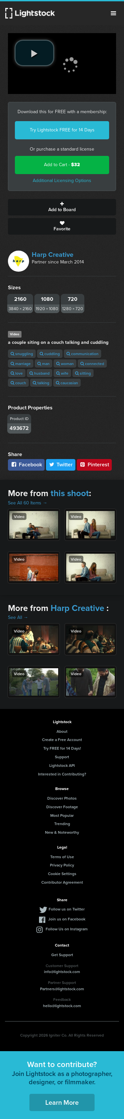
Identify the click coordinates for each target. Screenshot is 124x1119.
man (43, 363)
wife (62, 373)
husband (39, 373)
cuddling (50, 353)
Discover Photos (62, 798)
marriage (21, 363)
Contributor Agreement (62, 882)
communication (82, 353)
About (62, 731)
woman (65, 363)
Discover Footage (62, 807)
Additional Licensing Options (62, 180)
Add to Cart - (62, 164)
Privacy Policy (62, 865)
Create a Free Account (62, 739)
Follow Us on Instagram (67, 929)
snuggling (22, 353)
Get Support (62, 954)
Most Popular (62, 815)
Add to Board (62, 207)
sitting (83, 373)
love (17, 373)
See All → (18, 617)
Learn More (62, 1102)
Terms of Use (62, 857)
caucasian (67, 383)
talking (41, 383)
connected (92, 363)
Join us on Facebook (66, 919)
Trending (62, 823)
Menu (113, 13)
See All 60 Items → (27, 502)
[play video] (34, 53)
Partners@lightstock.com (62, 989)
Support (62, 757)
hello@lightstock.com (62, 1005)
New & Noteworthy (62, 832)
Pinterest (94, 464)
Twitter (61, 464)
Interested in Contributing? (62, 774)
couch (18, 383)
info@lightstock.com (62, 971)
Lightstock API (62, 765)
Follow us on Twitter (67, 909)
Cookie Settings (62, 873)
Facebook (26, 464)
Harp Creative (52, 254)
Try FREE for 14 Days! (62, 748)
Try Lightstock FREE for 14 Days (62, 129)
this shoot (70, 493)
